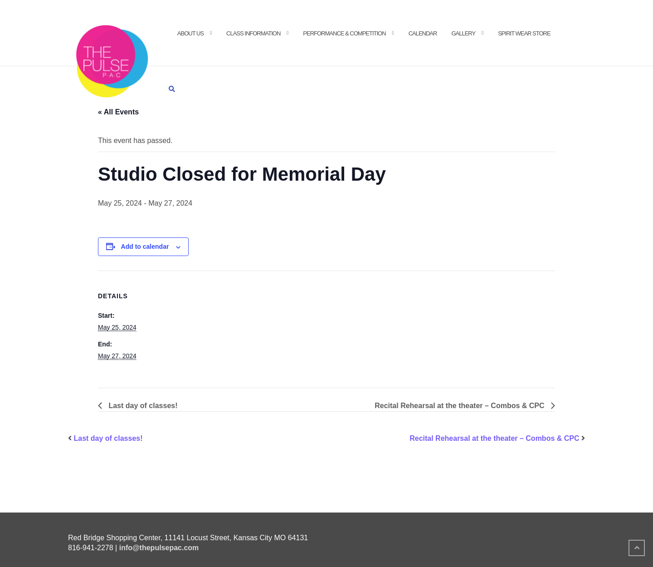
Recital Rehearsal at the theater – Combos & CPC (460, 405)
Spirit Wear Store (524, 33)
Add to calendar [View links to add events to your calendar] (145, 246)
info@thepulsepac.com (159, 548)
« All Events (118, 112)
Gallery (463, 33)
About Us (190, 33)
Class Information (253, 33)
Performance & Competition (344, 33)
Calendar (423, 33)
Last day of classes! (142, 405)
